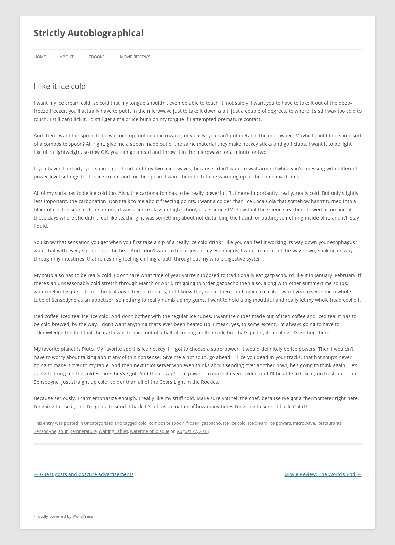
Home (40, 57)
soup (63, 431)
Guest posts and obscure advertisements (84, 474)
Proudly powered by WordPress (63, 516)
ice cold (238, 423)
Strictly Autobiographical (89, 33)
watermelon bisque (149, 431)
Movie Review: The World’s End (323, 474)
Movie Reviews (135, 57)
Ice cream (257, 423)
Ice (226, 423)
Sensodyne (45, 431)
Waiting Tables (113, 431)
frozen (192, 423)
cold (142, 423)
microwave (304, 423)
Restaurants (329, 423)
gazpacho (211, 423)
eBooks (97, 57)
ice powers (280, 423)
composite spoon (166, 423)
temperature (84, 431)
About (67, 57)
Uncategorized (98, 423)
